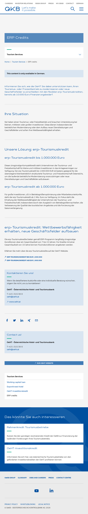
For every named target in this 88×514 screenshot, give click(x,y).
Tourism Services (18, 62)
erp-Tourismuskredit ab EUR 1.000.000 (24, 260)
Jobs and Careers (37, 478)
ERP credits (12, 396)
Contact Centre (63, 478)
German (79, 3)
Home (7, 62)
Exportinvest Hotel (15, 387)
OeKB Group (40, 3)
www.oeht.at (15, 302)
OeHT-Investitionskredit (17, 391)
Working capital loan (16, 382)
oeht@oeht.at (13, 297)
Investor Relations (24, 3)
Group (10, 478)
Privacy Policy (11, 504)
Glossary (22, 478)
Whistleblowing (28, 504)
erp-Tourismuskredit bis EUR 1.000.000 (24, 257)
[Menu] (81, 8)
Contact (70, 3)
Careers (9, 3)
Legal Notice (44, 504)
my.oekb (59, 3)
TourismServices (15, 376)
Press (51, 3)
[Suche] (73, 8)
